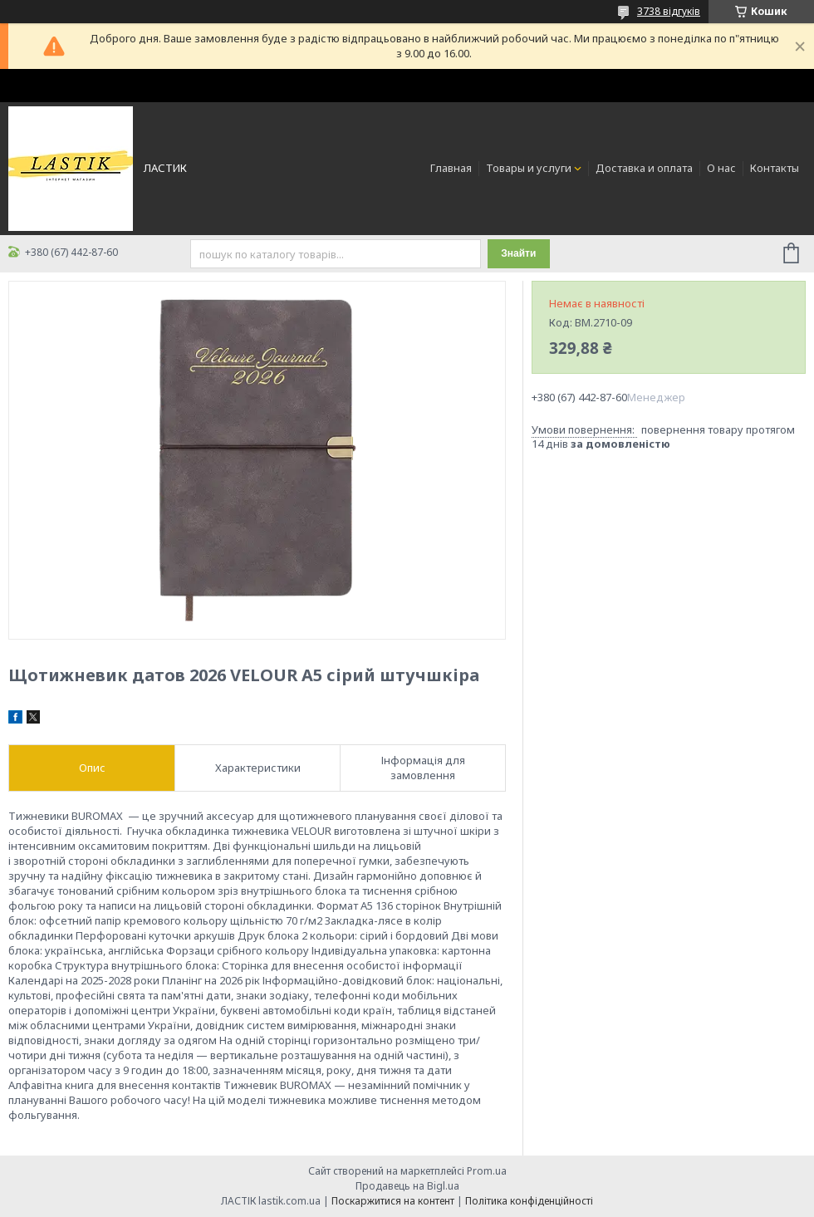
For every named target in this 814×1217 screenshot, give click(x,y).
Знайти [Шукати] (518, 253)
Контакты (774, 167)
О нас (721, 167)
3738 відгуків (668, 11)
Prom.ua (487, 1171)
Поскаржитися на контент (392, 1201)
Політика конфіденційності (529, 1201)
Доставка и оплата (644, 167)
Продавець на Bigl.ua (407, 1186)
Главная (451, 167)
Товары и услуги (528, 167)
